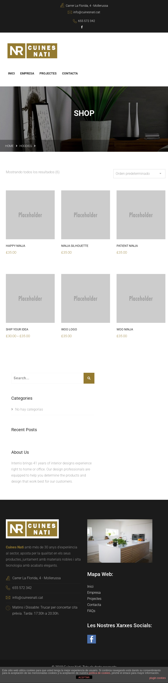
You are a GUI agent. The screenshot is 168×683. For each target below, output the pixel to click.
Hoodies (26, 145)
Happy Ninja (15, 245)
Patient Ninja (127, 245)
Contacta (70, 73)
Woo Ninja (125, 329)
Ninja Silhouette (74, 245)
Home (9, 145)
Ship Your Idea (17, 329)
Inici (11, 73)
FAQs (91, 611)
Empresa (27, 73)
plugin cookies (157, 678)
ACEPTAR (83, 677)
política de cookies (99, 673)
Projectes (48, 73)
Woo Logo (69, 329)
